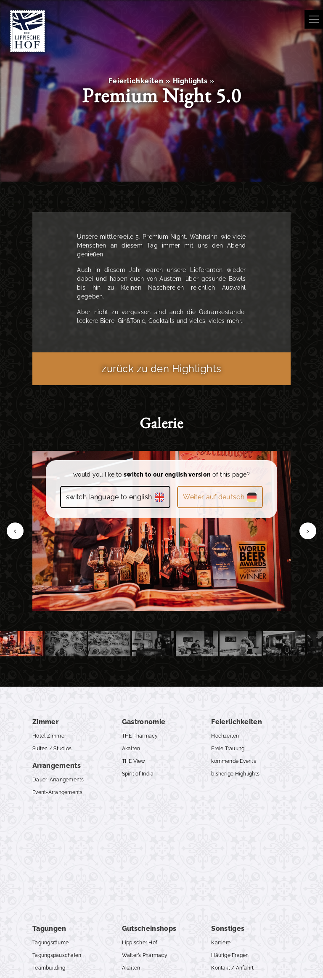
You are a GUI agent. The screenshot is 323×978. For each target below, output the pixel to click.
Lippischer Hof (139, 943)
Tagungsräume (50, 943)
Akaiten (131, 748)
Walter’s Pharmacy (144, 955)
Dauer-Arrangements (58, 780)
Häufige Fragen (230, 955)
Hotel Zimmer (49, 736)
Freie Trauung (227, 748)
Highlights (190, 81)
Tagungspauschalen (56, 955)
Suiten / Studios (51, 748)
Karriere (220, 943)
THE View (134, 761)
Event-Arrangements (57, 792)
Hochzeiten (225, 736)
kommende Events (233, 761)
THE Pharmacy (140, 736)
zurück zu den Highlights (161, 368)
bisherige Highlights (235, 774)
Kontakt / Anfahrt (232, 968)
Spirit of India (138, 774)
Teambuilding (48, 968)
